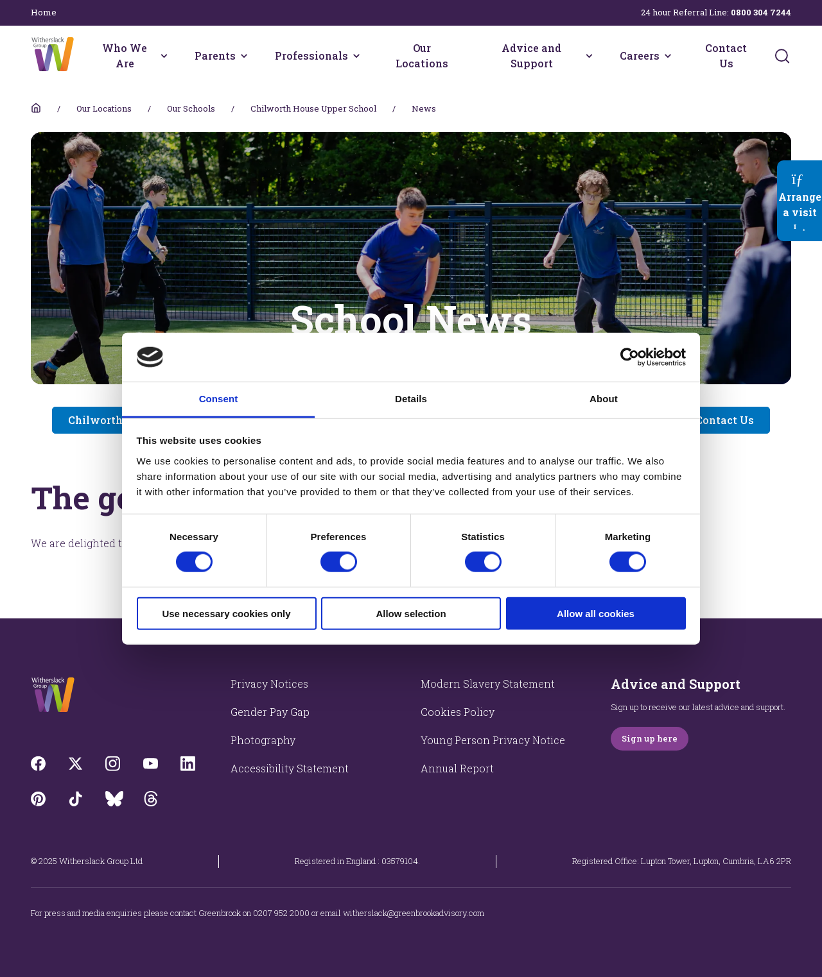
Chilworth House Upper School (313, 108)
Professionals (311, 55)
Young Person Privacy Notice (493, 740)
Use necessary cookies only (226, 612)
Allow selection (411, 612)
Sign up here (650, 738)
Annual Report (457, 768)
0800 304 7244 (761, 12)
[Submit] (782, 56)
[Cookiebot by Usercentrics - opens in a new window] (629, 357)
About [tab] (604, 398)
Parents (215, 55)
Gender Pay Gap (270, 711)
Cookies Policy (457, 711)
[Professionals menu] (356, 56)
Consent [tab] (218, 398)
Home (44, 12)
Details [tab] (411, 398)
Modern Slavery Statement (488, 683)
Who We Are (124, 55)
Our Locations (422, 55)
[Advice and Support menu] (589, 56)
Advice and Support (531, 55)
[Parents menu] (244, 56)
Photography (263, 740)
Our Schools (191, 108)
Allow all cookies (595, 612)
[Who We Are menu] (164, 56)
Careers (640, 55)
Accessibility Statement (290, 768)
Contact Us (726, 55)
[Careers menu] (668, 56)
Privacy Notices (269, 683)
